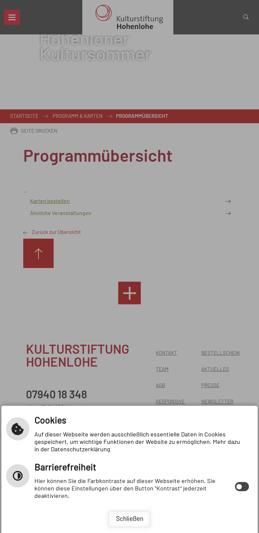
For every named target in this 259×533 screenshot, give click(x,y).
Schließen (129, 519)
